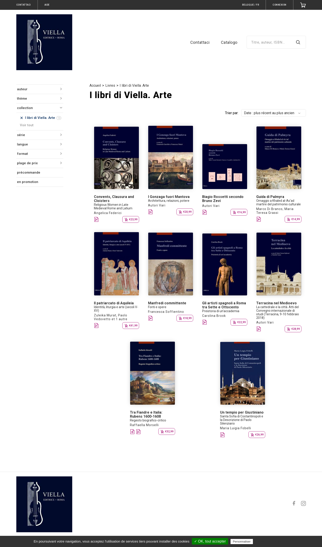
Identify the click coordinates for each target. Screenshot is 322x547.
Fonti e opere (157, 307)
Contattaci (200, 42)
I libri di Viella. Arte (134, 85)
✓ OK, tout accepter (210, 541)
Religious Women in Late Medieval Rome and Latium (113, 206)
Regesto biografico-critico (148, 420)
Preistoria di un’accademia (220, 311)
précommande (28, 172)
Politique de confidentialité (273, 541)
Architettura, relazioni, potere (168, 200)
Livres (110, 85)
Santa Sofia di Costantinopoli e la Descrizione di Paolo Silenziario (241, 419)
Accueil (95, 85)
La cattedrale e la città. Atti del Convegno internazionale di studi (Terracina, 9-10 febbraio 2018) (277, 312)
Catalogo (229, 42)
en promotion (27, 182)
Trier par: (231, 113)
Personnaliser (242, 541)
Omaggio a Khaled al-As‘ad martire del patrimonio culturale (278, 202)
